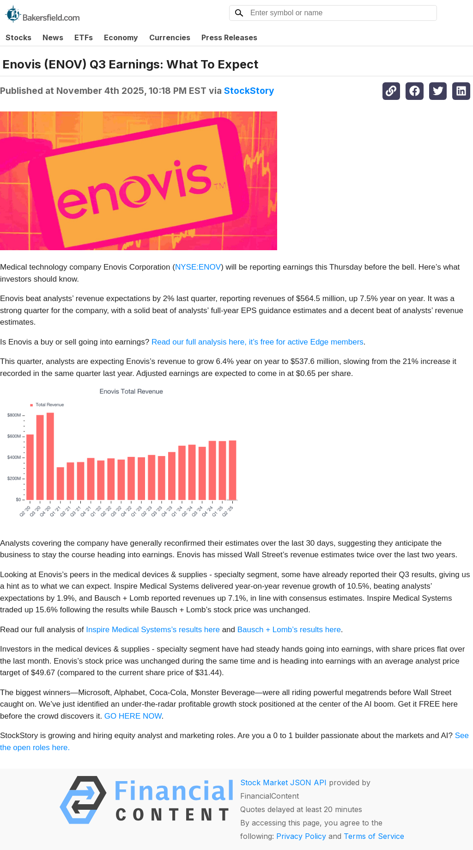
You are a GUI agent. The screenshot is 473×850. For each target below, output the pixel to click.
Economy (121, 37)
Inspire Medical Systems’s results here (153, 629)
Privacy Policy (301, 836)
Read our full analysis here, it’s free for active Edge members (258, 342)
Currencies (169, 37)
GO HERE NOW (133, 716)
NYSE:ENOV (198, 267)
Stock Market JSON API (283, 782)
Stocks (18, 37)
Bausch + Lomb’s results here (289, 629)
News (52, 37)
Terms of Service (374, 836)
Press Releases (229, 37)
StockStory (249, 90)
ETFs (83, 37)
